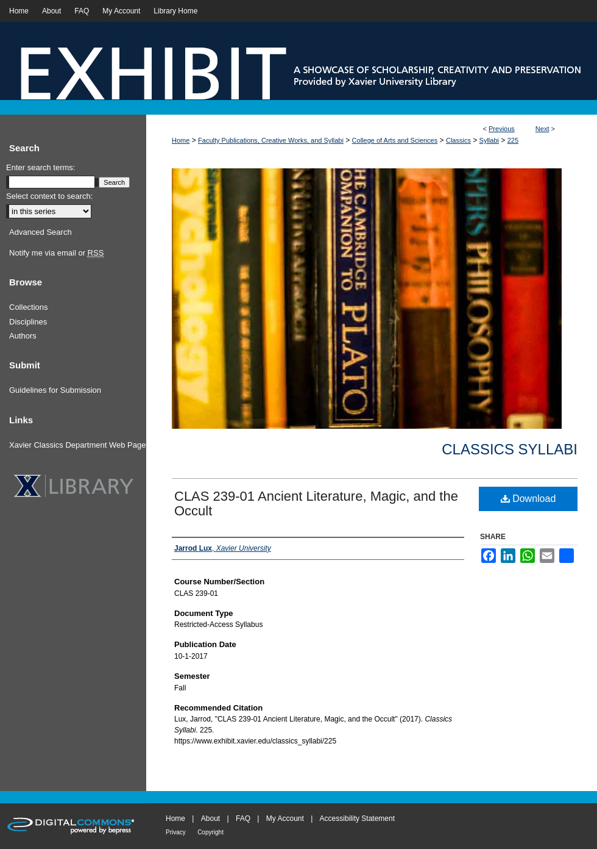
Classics (458, 140)
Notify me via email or (56, 253)
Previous (502, 128)
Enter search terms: (40, 167)
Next (542, 128)
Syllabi (489, 140)
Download (528, 498)
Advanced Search (40, 232)
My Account (285, 818)
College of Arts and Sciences (395, 140)
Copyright (210, 832)
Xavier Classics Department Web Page (77, 445)
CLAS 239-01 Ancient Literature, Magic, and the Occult (316, 503)
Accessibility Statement (357, 818)
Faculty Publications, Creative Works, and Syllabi (271, 140)
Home (180, 140)
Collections (28, 307)
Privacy (176, 832)
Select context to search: (49, 196)
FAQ (243, 818)
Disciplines (28, 321)
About (210, 818)
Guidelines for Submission (55, 390)
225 (512, 140)
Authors (23, 335)
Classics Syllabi (510, 449)
